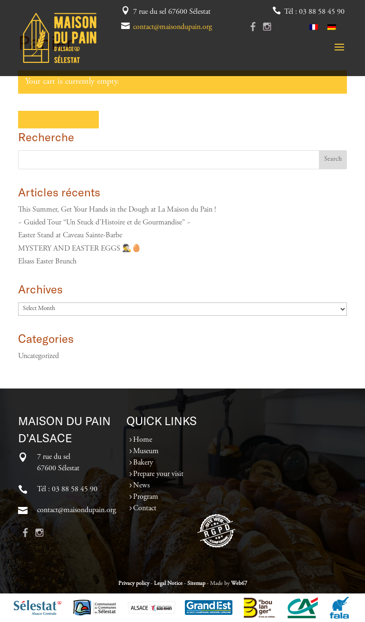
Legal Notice (168, 583)
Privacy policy (133, 583)
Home (142, 440)
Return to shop (58, 119)
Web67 (239, 583)
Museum (146, 451)
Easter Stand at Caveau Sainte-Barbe (70, 235)
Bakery (143, 462)
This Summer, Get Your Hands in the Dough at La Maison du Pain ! (117, 210)
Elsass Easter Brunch (47, 261)
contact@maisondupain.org (172, 27)
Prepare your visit (158, 474)
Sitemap (196, 583)
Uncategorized (38, 356)
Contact (144, 508)
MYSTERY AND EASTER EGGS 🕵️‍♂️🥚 (79, 249)
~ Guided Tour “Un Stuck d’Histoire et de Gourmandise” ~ (104, 222)
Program (145, 497)
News (141, 485)
